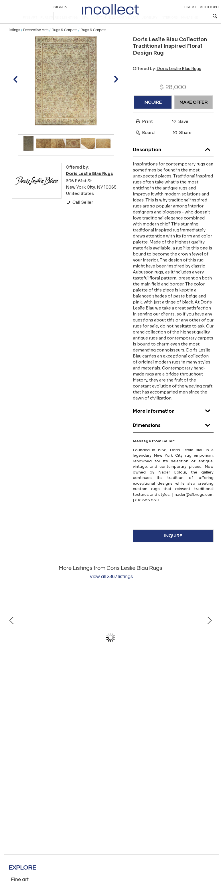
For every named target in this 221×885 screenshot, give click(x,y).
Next (209, 651)
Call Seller (79, 216)
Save (178, 134)
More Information (173, 423)
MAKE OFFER (193, 115)
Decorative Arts (35, 43)
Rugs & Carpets (64, 43)
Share (179, 146)
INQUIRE (152, 115)
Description (173, 161)
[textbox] (176, 16)
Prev (12, 651)
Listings (13, 43)
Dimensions (173, 437)
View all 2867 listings (111, 590)
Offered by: (167, 82)
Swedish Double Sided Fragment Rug (156, 693)
